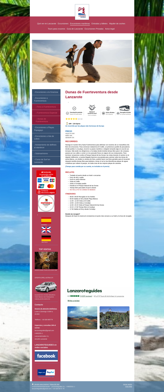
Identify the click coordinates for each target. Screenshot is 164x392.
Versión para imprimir (40, 384)
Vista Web (128, 386)
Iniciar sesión (127, 384)
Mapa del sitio (54, 384)
